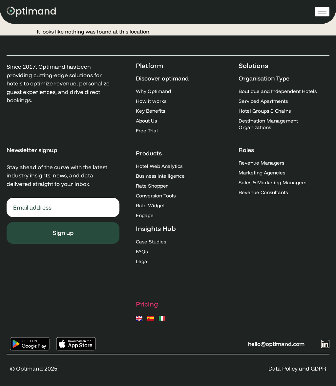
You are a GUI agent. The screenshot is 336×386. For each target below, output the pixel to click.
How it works (151, 101)
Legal (142, 261)
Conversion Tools (156, 196)
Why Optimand (153, 91)
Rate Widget (150, 205)
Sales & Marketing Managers (272, 182)
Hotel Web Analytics (159, 166)
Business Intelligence (160, 176)
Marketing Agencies (262, 173)
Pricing (147, 304)
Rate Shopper (152, 186)
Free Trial (147, 130)
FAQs (142, 251)
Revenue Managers (261, 163)
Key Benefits (150, 111)
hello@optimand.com (276, 343)
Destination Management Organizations (268, 124)
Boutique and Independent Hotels (278, 91)
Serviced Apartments (263, 101)
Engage (145, 215)
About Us (146, 121)
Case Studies (151, 241)
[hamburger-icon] (322, 11)
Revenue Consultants (263, 192)
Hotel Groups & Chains (265, 111)
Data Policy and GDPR (297, 368)
